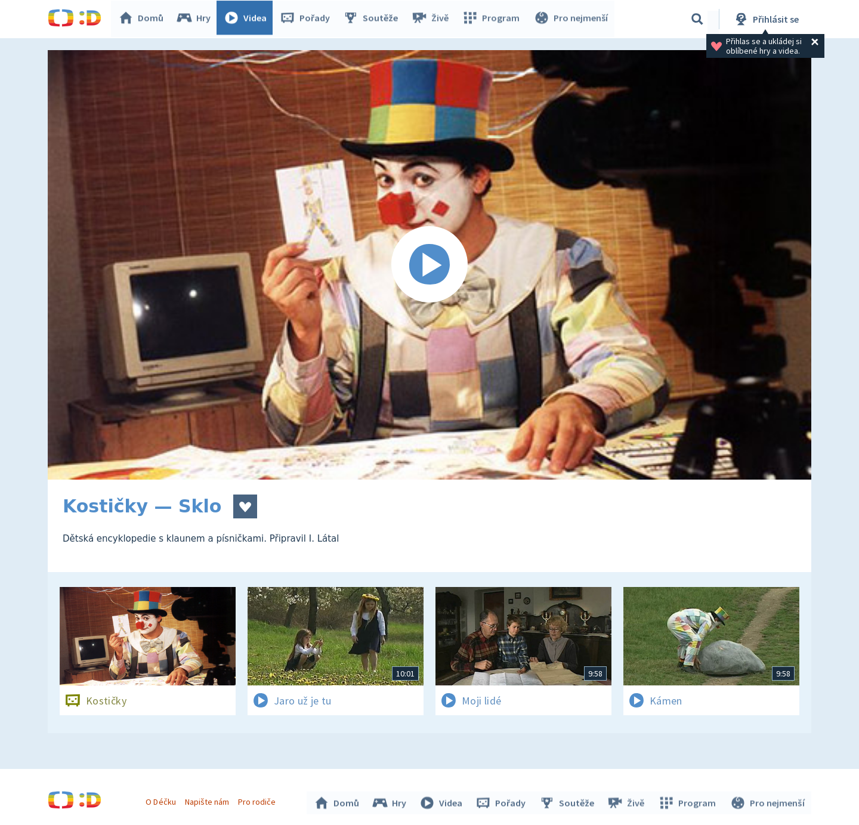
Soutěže (373, 19)
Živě (432, 19)
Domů (143, 19)
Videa (248, 19)
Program (493, 19)
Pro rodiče (258, 800)
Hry (196, 19)
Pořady (307, 19)
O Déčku (162, 800)
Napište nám (208, 800)
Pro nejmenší (571, 19)
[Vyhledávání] (697, 19)
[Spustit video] (429, 265)
